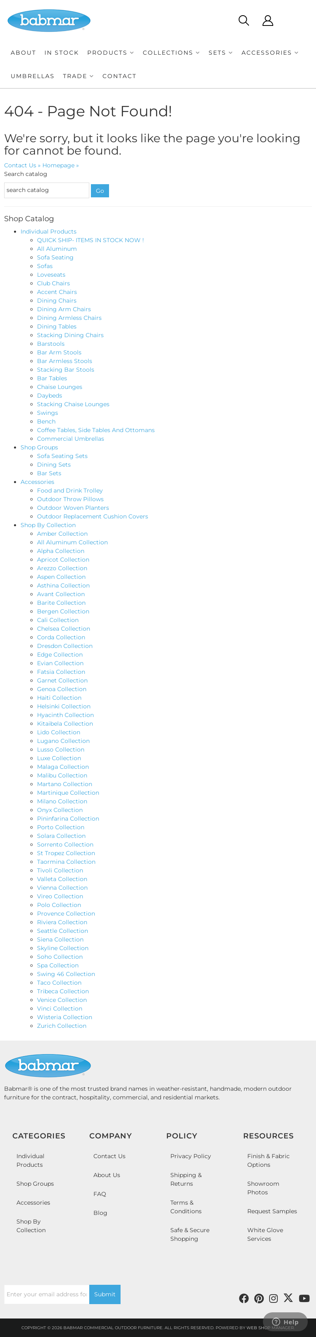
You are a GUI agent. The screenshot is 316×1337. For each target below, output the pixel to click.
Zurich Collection (61, 1025)
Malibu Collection (62, 775)
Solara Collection (61, 836)
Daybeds (49, 395)
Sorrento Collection (65, 844)
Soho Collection (60, 956)
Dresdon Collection (65, 646)
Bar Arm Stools (59, 352)
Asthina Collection (63, 585)
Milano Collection (62, 801)
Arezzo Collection (62, 568)
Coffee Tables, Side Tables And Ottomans (96, 430)
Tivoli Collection (60, 870)
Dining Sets (54, 464)
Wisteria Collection (64, 1017)
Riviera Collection (62, 922)
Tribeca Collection (63, 991)
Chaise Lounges (59, 387)
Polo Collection (59, 905)
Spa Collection (58, 965)
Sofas (45, 266)
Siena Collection (60, 939)
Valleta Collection (62, 879)
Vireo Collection (60, 896)
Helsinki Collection (64, 706)
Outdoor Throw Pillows (70, 499)
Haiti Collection (59, 697)
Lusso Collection (60, 749)
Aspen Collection (61, 577)
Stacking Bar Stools (65, 369)
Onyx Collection (60, 810)
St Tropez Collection (66, 853)
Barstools (51, 343)
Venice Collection (62, 1000)
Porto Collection (60, 827)
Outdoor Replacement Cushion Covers (92, 516)
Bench (46, 421)
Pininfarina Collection (68, 818)
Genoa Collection (61, 689)
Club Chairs (53, 283)
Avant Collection (61, 594)
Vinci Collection (59, 1008)
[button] (111, 53)
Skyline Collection (62, 948)
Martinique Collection (68, 792)
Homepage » (60, 165)
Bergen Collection (63, 611)
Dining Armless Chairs (69, 318)
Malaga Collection (63, 766)
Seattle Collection (62, 931)
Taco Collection (59, 982)
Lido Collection (58, 732)
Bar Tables (52, 378)
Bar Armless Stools (64, 361)
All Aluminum (57, 248)
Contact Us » (22, 165)
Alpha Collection (60, 551)
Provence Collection (66, 913)
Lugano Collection (63, 741)
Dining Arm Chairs (64, 309)
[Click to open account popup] (268, 20)
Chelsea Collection (63, 628)
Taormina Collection (66, 861)
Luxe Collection (59, 758)
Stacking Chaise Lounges (73, 404)
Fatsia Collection (61, 671)
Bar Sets (49, 473)
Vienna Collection (62, 887)
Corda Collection (62, 637)
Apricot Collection (63, 559)
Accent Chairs (57, 292)
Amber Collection (62, 533)
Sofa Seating (55, 257)
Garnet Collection (62, 680)
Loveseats (51, 274)
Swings (47, 412)
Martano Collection (64, 784)
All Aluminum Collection (72, 542)
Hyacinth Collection (65, 715)
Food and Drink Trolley (70, 490)
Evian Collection (60, 663)
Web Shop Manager (270, 1327)
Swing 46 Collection (66, 974)
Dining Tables (57, 326)
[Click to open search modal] (243, 20)
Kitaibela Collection (65, 723)
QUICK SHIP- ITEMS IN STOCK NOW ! (90, 240)
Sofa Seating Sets (62, 456)
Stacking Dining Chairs (70, 335)
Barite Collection (61, 602)
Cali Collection (58, 620)
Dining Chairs (57, 300)
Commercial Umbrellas (70, 438)
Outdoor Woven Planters (73, 507)
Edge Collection (60, 654)
